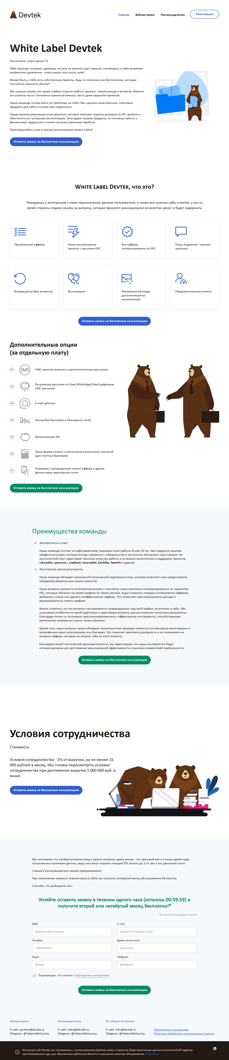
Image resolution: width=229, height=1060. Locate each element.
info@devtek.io (126, 1030)
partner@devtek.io (32, 1030)
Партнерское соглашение (171, 1030)
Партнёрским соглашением (92, 975)
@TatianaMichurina (36, 1033)
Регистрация (204, 14)
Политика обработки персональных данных (184, 1033)
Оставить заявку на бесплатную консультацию (46, 141)
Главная (123, 15)
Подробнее (152, 1054)
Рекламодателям (173, 15)
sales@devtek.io (78, 1030)
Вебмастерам (145, 15)
